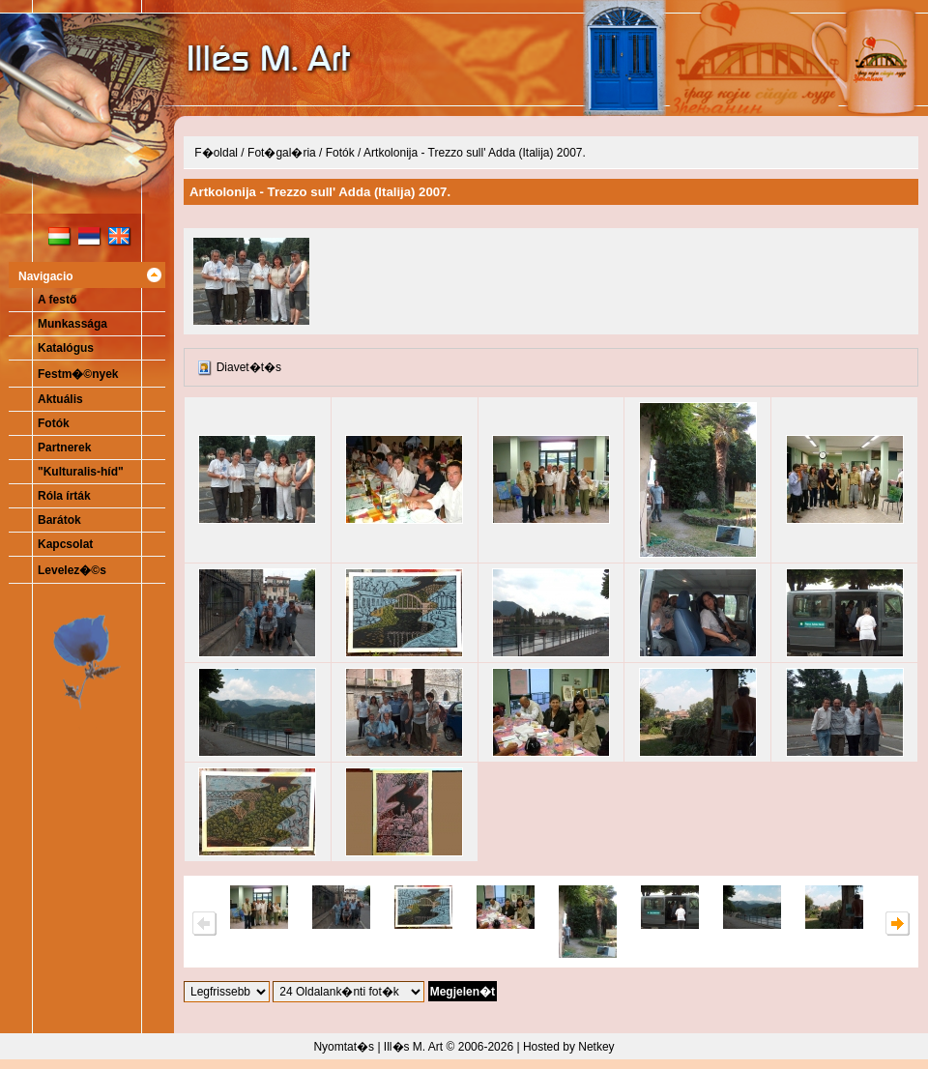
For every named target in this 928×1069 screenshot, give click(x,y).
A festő (57, 299)
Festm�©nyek (78, 374)
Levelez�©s (72, 570)
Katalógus (66, 348)
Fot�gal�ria (281, 152)
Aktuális (60, 399)
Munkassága (72, 324)
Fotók (54, 423)
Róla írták (64, 496)
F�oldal (216, 152)
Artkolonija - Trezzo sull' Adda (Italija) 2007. (474, 152)
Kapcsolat (65, 544)
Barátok (59, 520)
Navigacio (45, 276)
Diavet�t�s (249, 367)
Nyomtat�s (343, 1047)
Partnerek (64, 447)
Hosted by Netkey (569, 1047)
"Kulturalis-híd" (81, 471)
